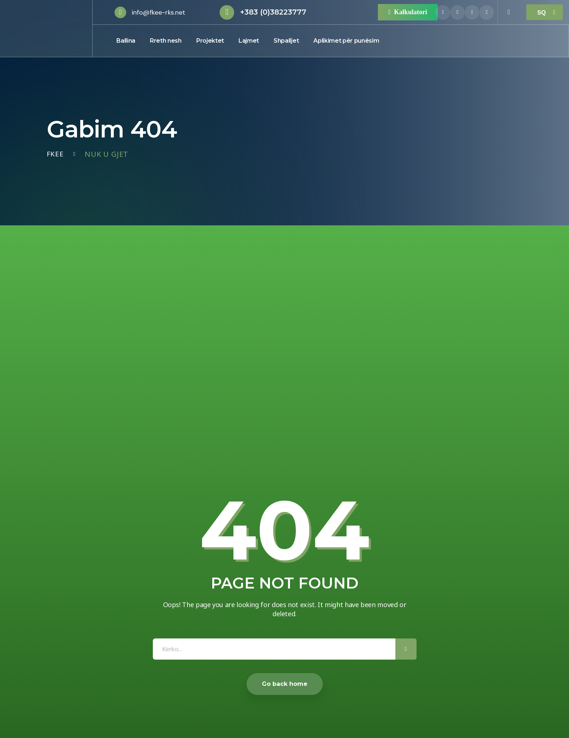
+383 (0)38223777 (273, 12)
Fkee (55, 154)
